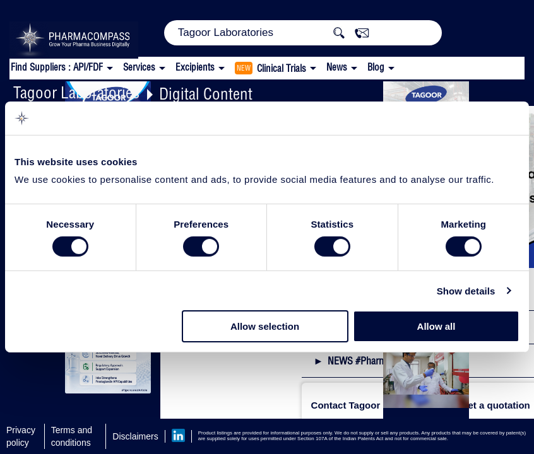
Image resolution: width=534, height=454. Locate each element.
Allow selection (264, 326)
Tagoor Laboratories (76, 92)
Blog (375, 67)
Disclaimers (135, 436)
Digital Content (205, 93)
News (336, 67)
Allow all (436, 326)
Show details (466, 291)
